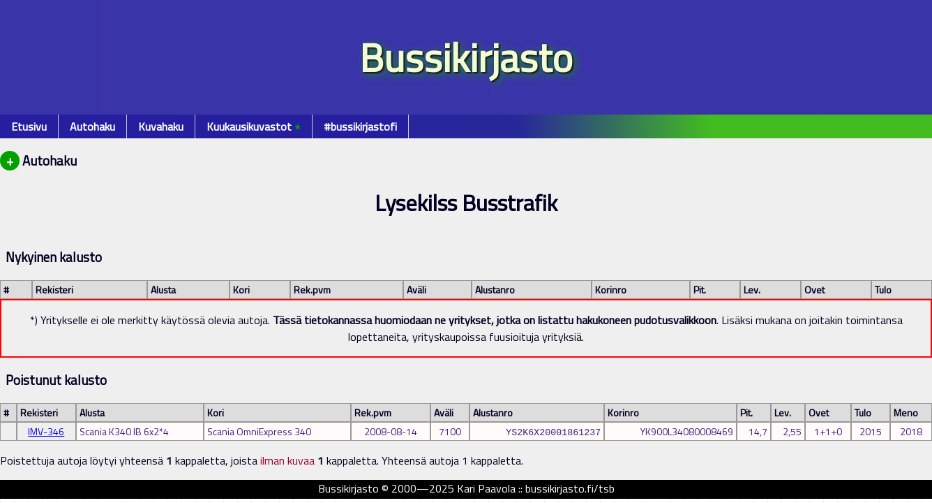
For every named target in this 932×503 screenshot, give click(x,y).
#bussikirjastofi (360, 126)
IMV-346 (46, 431)
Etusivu (29, 126)
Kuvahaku (160, 126)
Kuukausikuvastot (253, 126)
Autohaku (92, 126)
